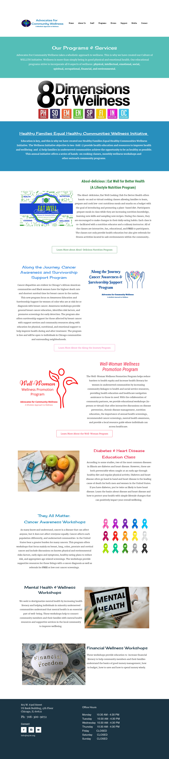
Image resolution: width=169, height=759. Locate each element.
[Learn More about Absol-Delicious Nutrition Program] (84, 249)
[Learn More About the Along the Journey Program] (84, 347)
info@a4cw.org (28, 735)
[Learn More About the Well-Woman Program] (84, 433)
